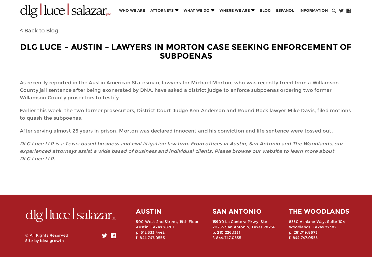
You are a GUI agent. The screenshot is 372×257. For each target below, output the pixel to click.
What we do (197, 10)
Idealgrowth (52, 240)
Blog (265, 10)
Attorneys (162, 10)
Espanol (285, 10)
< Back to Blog (39, 30)
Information (313, 10)
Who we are (132, 10)
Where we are (235, 10)
